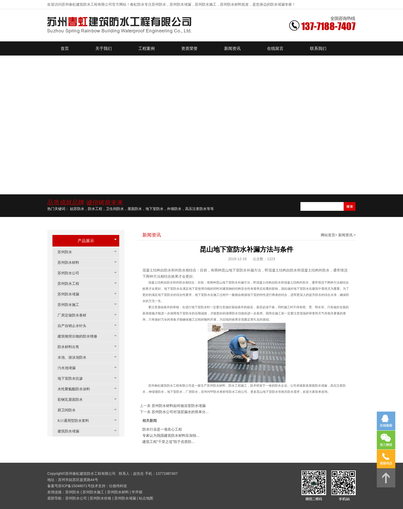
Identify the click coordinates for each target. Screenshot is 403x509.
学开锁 (137, 492)
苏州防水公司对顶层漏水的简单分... (180, 412)
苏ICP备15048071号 (74, 486)
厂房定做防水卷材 (74, 315)
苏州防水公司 (71, 273)
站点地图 (146, 498)
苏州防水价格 (100, 498)
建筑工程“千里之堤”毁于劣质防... (168, 442)
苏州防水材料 (71, 263)
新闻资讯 (345, 235)
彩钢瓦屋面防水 (73, 400)
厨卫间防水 (69, 410)
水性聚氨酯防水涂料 (76, 389)
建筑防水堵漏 (71, 431)
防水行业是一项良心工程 (162, 429)
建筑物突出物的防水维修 (80, 336)
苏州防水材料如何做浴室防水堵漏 (179, 406)
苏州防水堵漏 (71, 294)
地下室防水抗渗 (73, 378)
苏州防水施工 (71, 305)
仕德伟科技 (118, 486)
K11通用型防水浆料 (76, 421)
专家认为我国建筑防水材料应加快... (170, 435)
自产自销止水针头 (74, 326)
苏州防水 (67, 252)
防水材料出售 (71, 347)
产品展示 (86, 241)
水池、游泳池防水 (74, 357)
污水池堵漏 (69, 368)
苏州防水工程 (71, 284)
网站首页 (328, 235)
